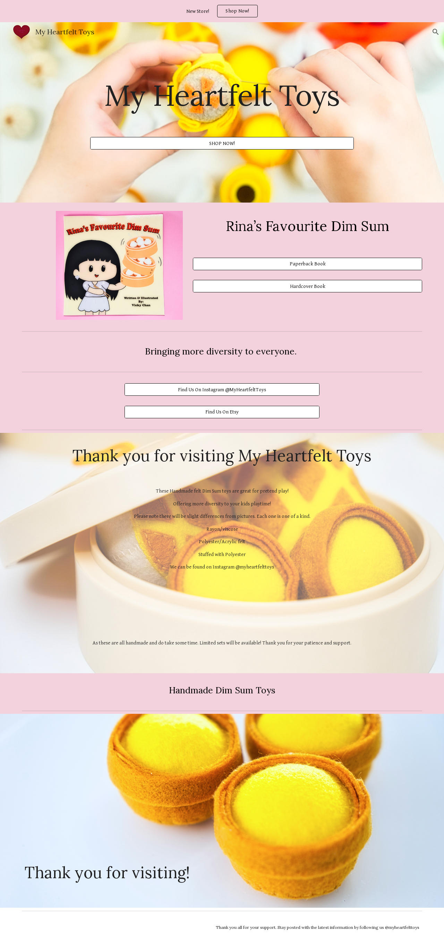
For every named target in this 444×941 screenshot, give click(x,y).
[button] (435, 32)
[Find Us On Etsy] (222, 412)
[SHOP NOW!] (222, 143)
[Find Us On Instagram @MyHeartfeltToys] (222, 389)
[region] (222, 11)
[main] (222, 95)
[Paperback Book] (307, 264)
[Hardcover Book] (307, 286)
